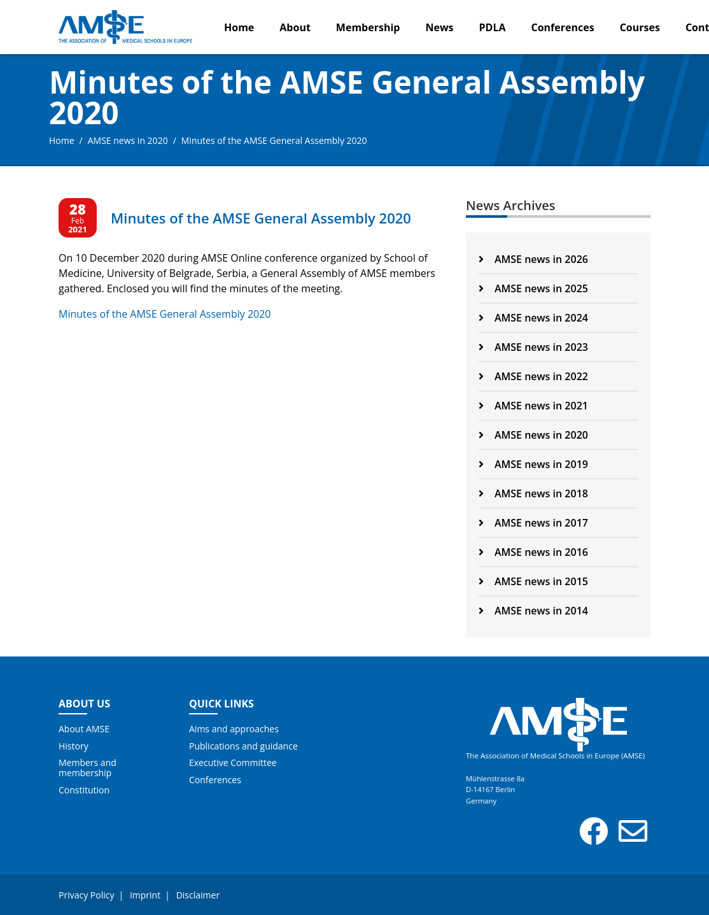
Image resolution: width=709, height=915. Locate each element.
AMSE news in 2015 (533, 581)
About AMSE (84, 729)
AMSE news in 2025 (533, 288)
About (295, 27)
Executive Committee (233, 763)
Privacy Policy (86, 895)
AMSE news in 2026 (533, 259)
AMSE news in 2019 (533, 464)
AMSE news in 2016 (533, 552)
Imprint (145, 895)
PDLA (492, 27)
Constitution (84, 790)
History (73, 746)
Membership (368, 27)
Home (239, 27)
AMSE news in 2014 (533, 611)
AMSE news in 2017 (533, 523)
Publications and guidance (243, 746)
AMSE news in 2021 (533, 406)
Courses (640, 27)
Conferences (562, 27)
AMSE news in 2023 (533, 347)
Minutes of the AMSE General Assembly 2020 (164, 314)
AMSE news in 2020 (128, 140)
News (439, 27)
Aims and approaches (234, 729)
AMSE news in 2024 (533, 318)
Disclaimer (198, 895)
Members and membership (87, 768)
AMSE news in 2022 (533, 376)
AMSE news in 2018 (533, 493)
